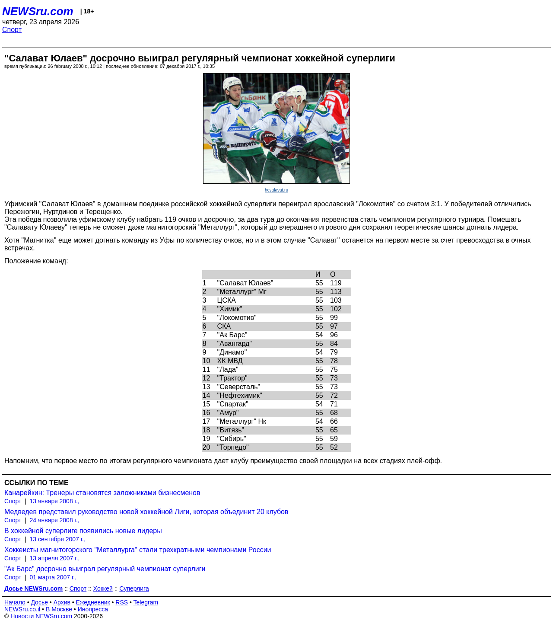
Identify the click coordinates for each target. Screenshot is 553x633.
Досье (39, 602)
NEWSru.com (37, 11)
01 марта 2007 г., (53, 577)
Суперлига (134, 588)
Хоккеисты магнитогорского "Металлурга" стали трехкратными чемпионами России (137, 549)
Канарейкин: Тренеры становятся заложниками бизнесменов (102, 492)
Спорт (12, 29)
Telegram (146, 602)
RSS (121, 602)
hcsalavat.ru (276, 190)
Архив (62, 602)
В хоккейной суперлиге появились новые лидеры (83, 530)
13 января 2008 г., (54, 501)
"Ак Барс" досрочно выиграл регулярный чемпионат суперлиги (105, 568)
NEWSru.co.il (22, 609)
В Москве (59, 609)
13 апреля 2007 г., (55, 558)
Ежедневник (93, 602)
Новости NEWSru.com (41, 616)
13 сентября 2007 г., (58, 539)
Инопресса (93, 609)
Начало (14, 602)
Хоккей (103, 588)
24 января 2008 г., (54, 520)
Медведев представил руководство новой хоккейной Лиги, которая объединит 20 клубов (146, 511)
